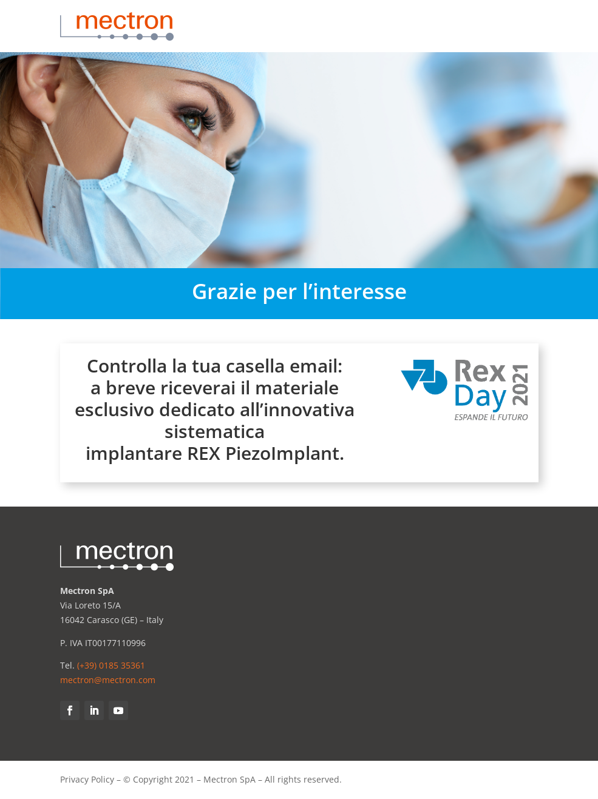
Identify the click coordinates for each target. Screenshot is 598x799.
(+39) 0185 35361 (111, 665)
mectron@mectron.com (107, 680)
